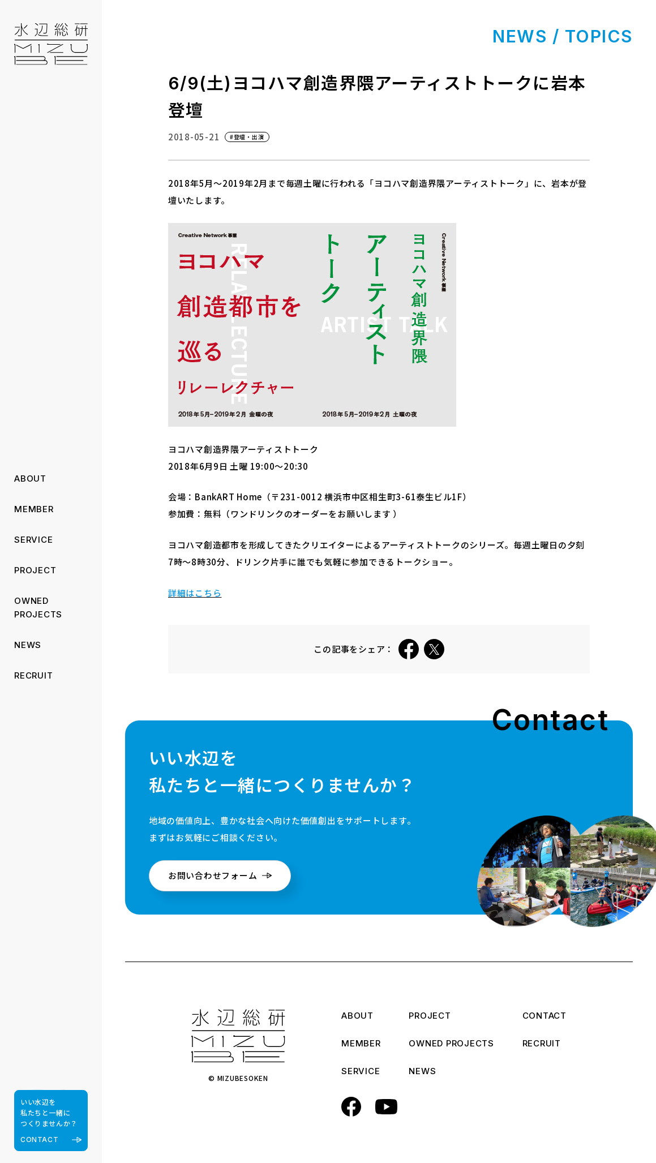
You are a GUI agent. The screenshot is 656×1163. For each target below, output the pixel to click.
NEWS (27, 645)
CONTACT (544, 1016)
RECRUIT (33, 675)
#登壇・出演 (247, 136)
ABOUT (30, 478)
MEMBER (34, 509)
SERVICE (33, 539)
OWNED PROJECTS (451, 1044)
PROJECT (35, 570)
